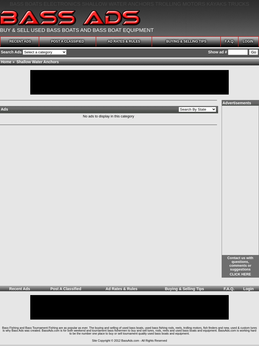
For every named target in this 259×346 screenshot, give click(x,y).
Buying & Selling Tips (186, 41)
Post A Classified (67, 41)
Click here (240, 274)
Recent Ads (20, 41)
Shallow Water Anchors (37, 62)
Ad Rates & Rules (124, 41)
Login (248, 41)
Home (6, 62)
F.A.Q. (229, 41)
